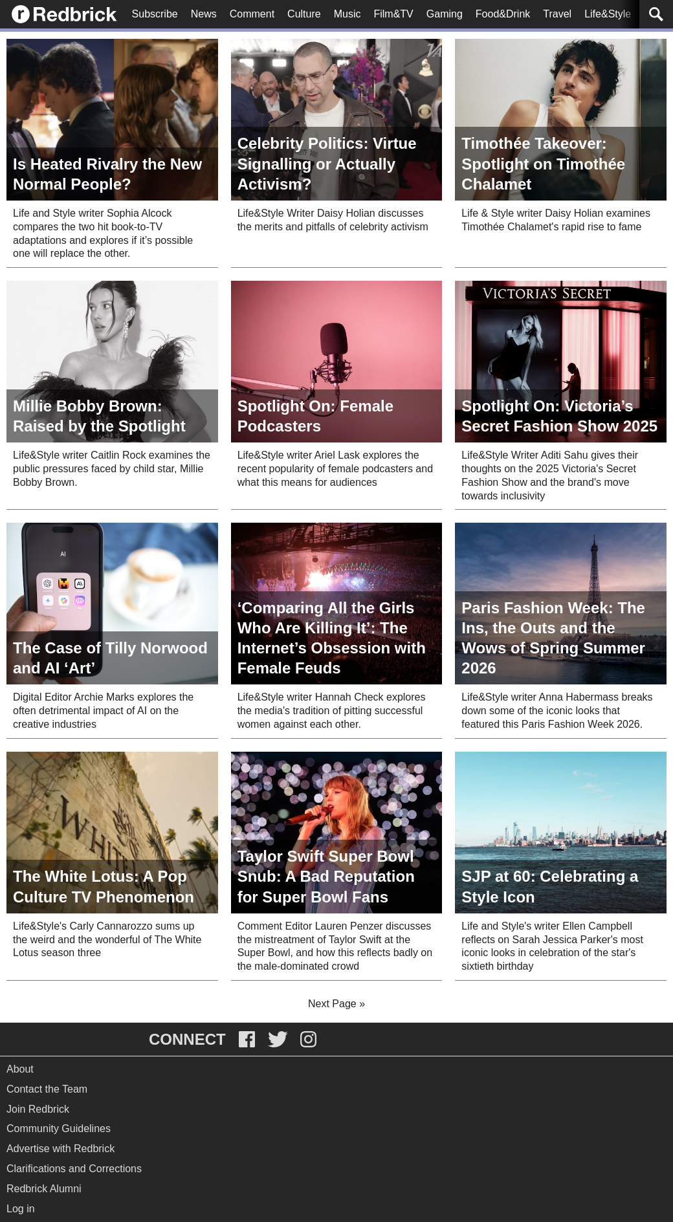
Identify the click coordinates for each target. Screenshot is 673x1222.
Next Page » (336, 1003)
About (20, 1069)
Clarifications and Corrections (74, 1168)
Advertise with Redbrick (60, 1148)
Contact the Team (46, 1089)
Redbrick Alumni (44, 1188)
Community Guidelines (58, 1128)
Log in (20, 1208)
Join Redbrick (37, 1109)
